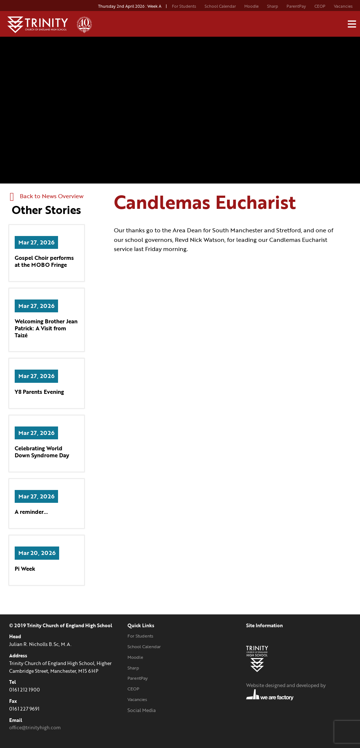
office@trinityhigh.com (35, 727)
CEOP (319, 6)
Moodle (251, 6)
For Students (184, 6)
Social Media (141, 710)
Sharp (272, 6)
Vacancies (343, 6)
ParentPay (296, 6)
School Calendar (220, 6)
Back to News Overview (47, 196)
